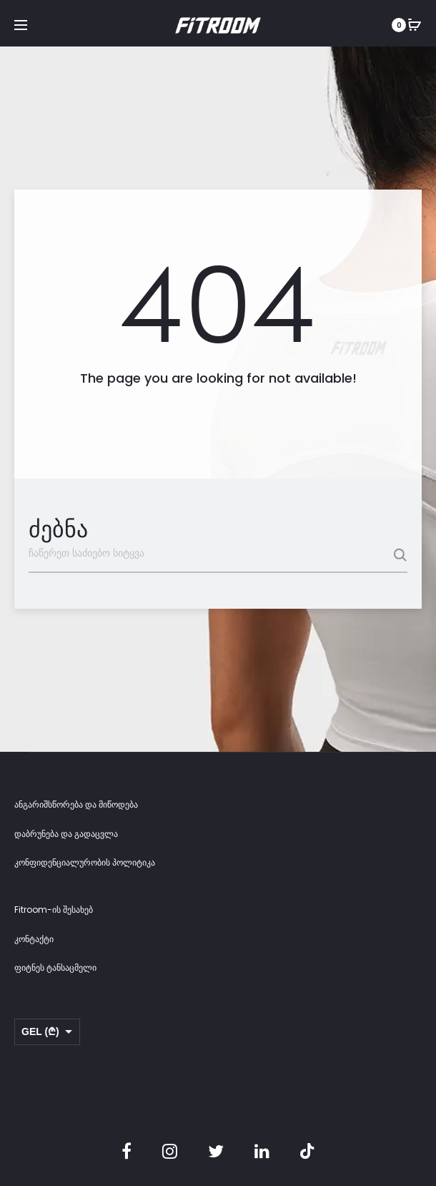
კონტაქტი (34, 939)
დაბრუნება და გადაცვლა (66, 834)
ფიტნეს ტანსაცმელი (55, 967)
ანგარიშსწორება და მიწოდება (76, 804)
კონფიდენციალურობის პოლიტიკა (84, 862)
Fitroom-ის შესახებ (53, 909)
